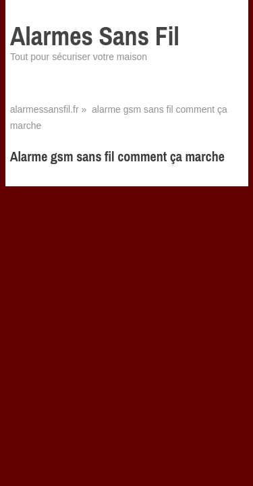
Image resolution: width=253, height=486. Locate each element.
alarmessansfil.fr (44, 109)
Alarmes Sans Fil (94, 36)
